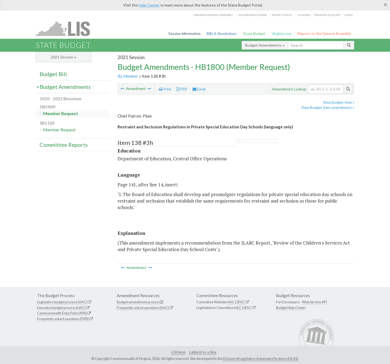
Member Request (60, 113)
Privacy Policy (282, 15)
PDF (181, 89)
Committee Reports (64, 144)
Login (348, 15)
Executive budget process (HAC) (61, 308)
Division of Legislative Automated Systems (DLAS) (260, 358)
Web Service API (314, 302)
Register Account (327, 15)
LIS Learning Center (252, 15)
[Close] (386, 4)
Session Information (184, 33)
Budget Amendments (265, 45)
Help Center (149, 5)
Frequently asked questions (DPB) (63, 319)
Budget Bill (53, 74)
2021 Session (63, 57)
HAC (231, 302)
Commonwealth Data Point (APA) (62, 313)
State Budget (254, 33)
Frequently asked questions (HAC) (143, 308)
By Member (128, 76)
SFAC (241, 302)
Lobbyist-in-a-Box (202, 352)
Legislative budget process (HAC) (62, 302)
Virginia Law (281, 33)
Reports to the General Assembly (324, 33)
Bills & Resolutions (222, 33)
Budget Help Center (291, 308)
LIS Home (178, 352)
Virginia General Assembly (213, 15)
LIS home (304, 15)
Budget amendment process (138, 302)
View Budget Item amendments (327, 107)
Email (199, 89)
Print (165, 89)
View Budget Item (338, 102)
